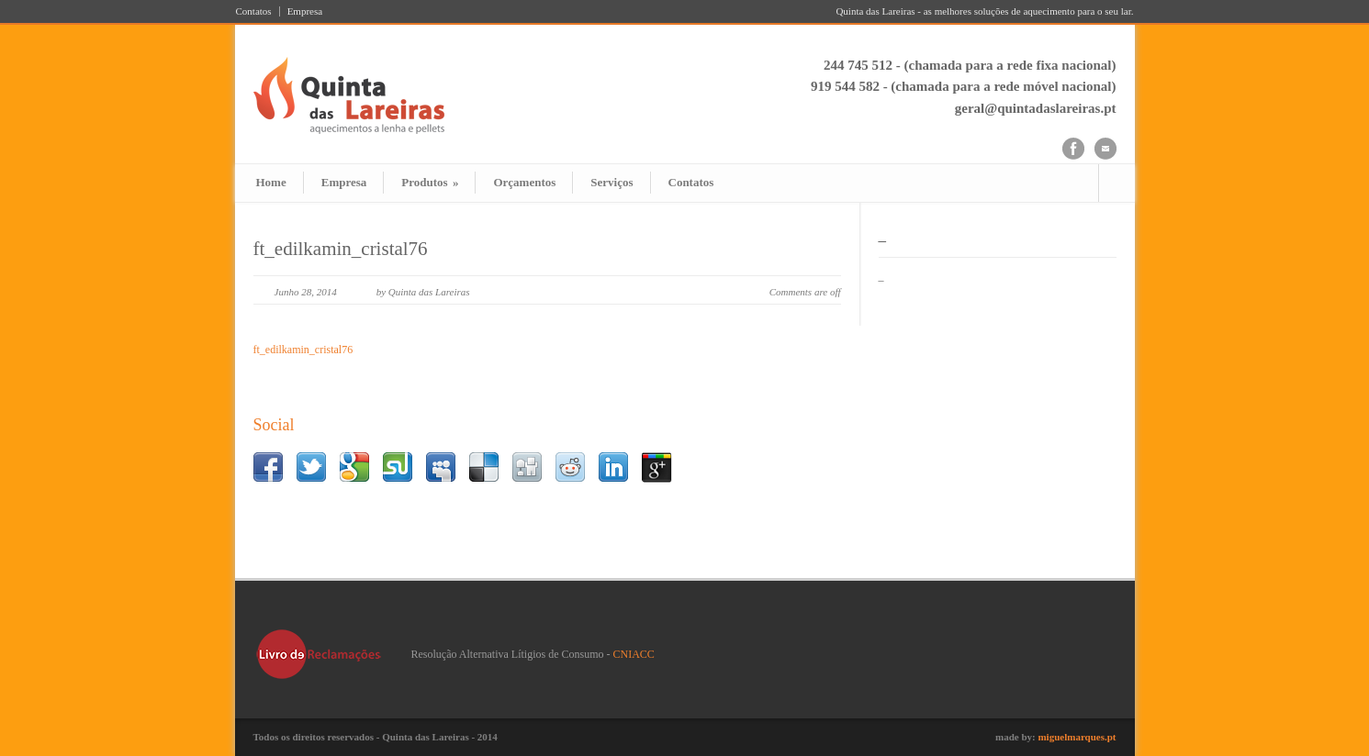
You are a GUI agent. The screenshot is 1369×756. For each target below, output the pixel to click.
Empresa (304, 11)
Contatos (254, 11)
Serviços (611, 182)
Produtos (429, 182)
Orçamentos (524, 182)
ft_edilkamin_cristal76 (340, 249)
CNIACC (633, 654)
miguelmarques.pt (1077, 736)
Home (271, 182)
